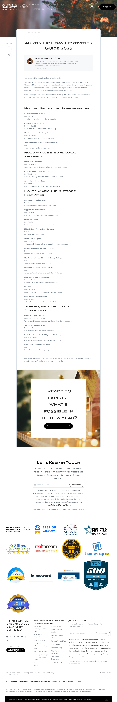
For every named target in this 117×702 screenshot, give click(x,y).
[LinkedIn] (14, 637)
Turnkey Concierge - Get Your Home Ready (41, 657)
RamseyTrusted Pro (58, 641)
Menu (92, 6)
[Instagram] (25, 637)
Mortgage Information (41, 9)
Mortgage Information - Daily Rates (40, 646)
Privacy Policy (105, 673)
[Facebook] (7, 637)
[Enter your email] (53, 484)
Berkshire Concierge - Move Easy (40, 629)
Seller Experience (56, 4)
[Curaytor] (15, 652)
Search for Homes (40, 651)
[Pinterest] (18, 637)
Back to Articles (33, 33)
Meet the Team (56, 626)
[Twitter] (11, 637)
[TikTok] (7, 641)
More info (95, 699)
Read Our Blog (56, 648)
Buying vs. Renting (41, 640)
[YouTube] (22, 637)
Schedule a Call (57, 662)
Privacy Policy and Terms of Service (58, 505)
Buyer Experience (37, 4)
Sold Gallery (55, 644)
